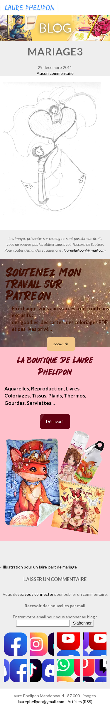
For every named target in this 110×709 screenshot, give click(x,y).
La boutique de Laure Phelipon (55, 366)
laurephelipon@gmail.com (85, 250)
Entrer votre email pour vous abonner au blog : (55, 616)
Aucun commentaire (55, 73)
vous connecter (39, 594)
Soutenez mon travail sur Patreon (43, 284)
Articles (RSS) (79, 701)
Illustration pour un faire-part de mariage (40, 566)
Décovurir (60, 344)
